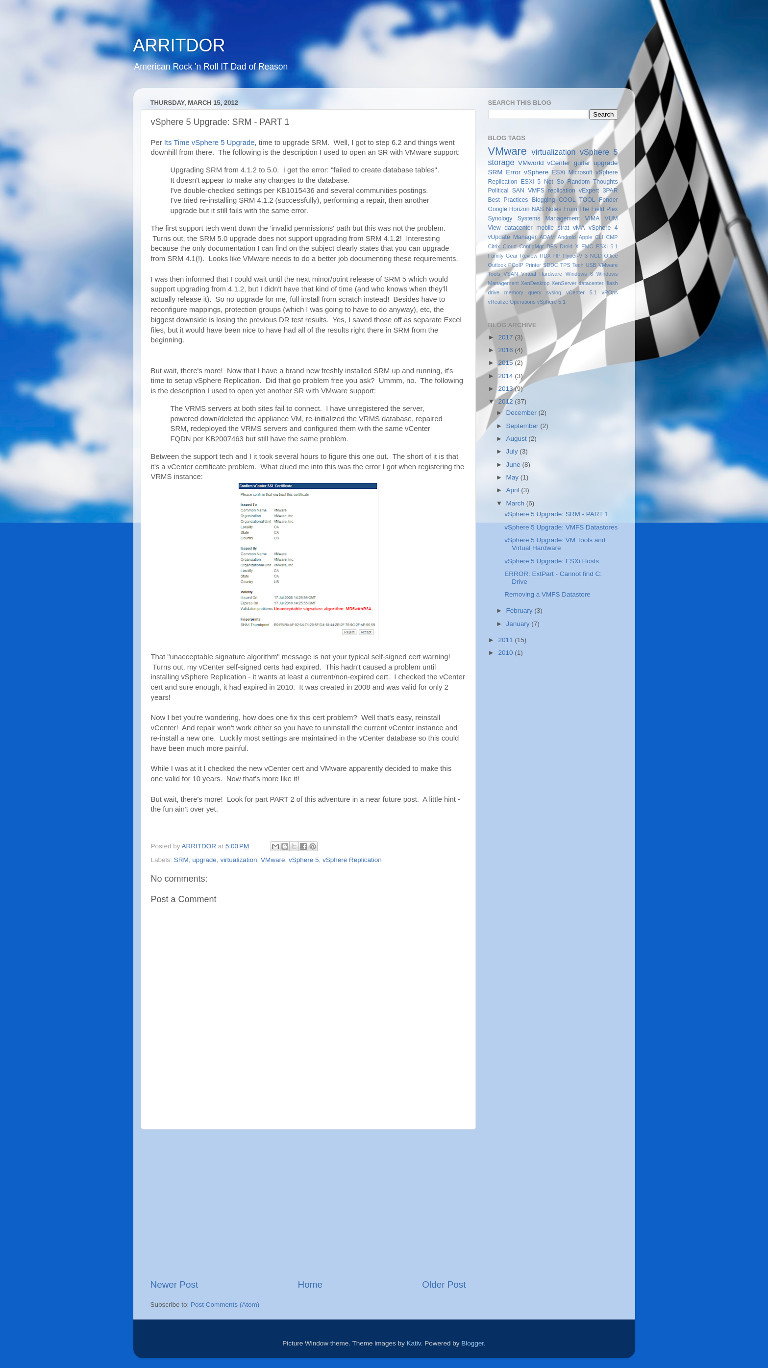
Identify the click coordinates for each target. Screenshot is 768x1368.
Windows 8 (579, 274)
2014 (506, 376)
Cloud (510, 246)
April (513, 490)
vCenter (558, 163)
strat (564, 227)
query (535, 292)
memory (513, 292)
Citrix (494, 246)
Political (498, 190)
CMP (612, 237)
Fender (608, 199)
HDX (545, 256)
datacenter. (591, 283)
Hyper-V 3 (575, 256)
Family (496, 256)
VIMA (592, 218)
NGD (596, 256)
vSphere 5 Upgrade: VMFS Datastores (561, 527)
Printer (533, 265)
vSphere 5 (304, 860)
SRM (181, 860)
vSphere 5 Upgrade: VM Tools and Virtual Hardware (554, 544)
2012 (506, 401)
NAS (538, 209)
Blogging (543, 199)
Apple (586, 237)
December (522, 412)
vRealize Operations (512, 302)
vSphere (536, 172)
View (494, 227)
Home (310, 1284)
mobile (545, 227)
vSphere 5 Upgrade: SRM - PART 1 (556, 514)
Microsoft (581, 172)
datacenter (518, 227)
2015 (506, 362)
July (513, 451)
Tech (578, 265)
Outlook (497, 265)
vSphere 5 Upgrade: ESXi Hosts (551, 561)
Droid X (569, 246)
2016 (506, 350)
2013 (506, 388)
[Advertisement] (308, 1204)
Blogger (472, 1343)
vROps (610, 292)
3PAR (610, 190)
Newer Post (174, 1284)
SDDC (550, 265)
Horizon (519, 209)
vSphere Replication (352, 860)
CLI (599, 237)
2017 (506, 337)
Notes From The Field (575, 209)
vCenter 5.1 (581, 292)
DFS (551, 246)
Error (513, 172)
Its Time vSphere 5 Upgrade (209, 142)
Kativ (414, 1343)
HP (557, 256)
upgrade (204, 860)
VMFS (536, 190)
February (520, 610)
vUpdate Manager (512, 237)
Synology (500, 218)
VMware (273, 860)
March (516, 503)
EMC (587, 246)
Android (567, 237)
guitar (581, 163)
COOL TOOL (577, 199)
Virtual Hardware (541, 274)
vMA (579, 227)
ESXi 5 (530, 181)
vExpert (589, 190)
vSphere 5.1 (551, 302)
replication (561, 190)
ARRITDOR (179, 45)
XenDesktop (535, 283)
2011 (506, 640)
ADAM (547, 237)
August (517, 438)
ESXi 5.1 (607, 246)
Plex (612, 209)
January (519, 623)
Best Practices (508, 199)
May (513, 477)
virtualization (238, 860)
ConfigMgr (532, 246)
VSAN (510, 274)
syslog (554, 292)
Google (497, 209)
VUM (611, 218)
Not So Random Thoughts (581, 181)
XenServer (563, 283)
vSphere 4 (603, 227)
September (523, 426)
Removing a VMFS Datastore (547, 594)
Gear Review (521, 256)
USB (591, 265)
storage (501, 162)
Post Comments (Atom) (225, 1304)
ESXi (558, 172)
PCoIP (515, 265)
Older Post (444, 1284)
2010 (506, 652)
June (514, 464)
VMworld (531, 163)
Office (611, 256)
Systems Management (549, 218)
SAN (518, 190)
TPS (565, 265)
